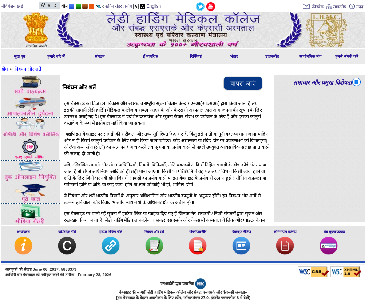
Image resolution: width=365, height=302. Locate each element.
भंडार (234, 56)
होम (4, 69)
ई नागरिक (150, 56)
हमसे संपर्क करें (346, 56)
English (154, 6)
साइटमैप (339, 6)
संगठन (99, 56)
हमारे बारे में (56, 56)
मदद (359, 6)
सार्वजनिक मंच (310, 56)
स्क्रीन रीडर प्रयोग (118, 6)
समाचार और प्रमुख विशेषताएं (323, 83)
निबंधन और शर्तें (28, 69)
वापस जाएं (243, 83)
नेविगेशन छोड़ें (12, 6)
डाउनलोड (272, 56)
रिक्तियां (196, 56)
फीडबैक (318, 6)
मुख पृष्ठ (19, 56)
